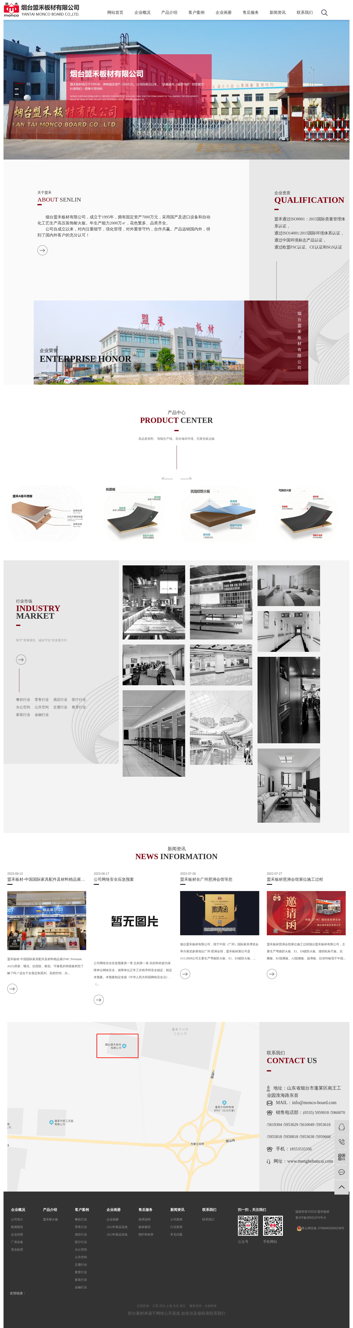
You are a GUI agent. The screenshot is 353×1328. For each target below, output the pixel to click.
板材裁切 (144, 1227)
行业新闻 (176, 1227)
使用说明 (144, 1219)
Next (186, 478)
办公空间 (23, 707)
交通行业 (60, 707)
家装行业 (23, 715)
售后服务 (251, 12)
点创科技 (211, 1306)
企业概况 (142, 12)
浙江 (183, 1306)
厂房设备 (17, 1242)
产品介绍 (169, 12)
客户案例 (196, 12)
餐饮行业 (23, 700)
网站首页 (115, 12)
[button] (23, 84)
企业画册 (224, 12)
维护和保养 (146, 1234)
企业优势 (17, 1234)
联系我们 (305, 12)
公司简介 (17, 1219)
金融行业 (42, 715)
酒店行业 (60, 700)
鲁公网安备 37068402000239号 (320, 1228)
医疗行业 (79, 700)
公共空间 (42, 707)
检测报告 (17, 1227)
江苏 (156, 1306)
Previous (167, 478)
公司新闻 (176, 1219)
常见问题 (176, 1234)
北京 (176, 1306)
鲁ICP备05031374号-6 (310, 1217)
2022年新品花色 (117, 1227)
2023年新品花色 (117, 1234)
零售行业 (42, 700)
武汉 (162, 1306)
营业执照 (17, 1249)
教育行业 (79, 707)
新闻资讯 (278, 12)
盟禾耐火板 (50, 1219)
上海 (169, 1306)
